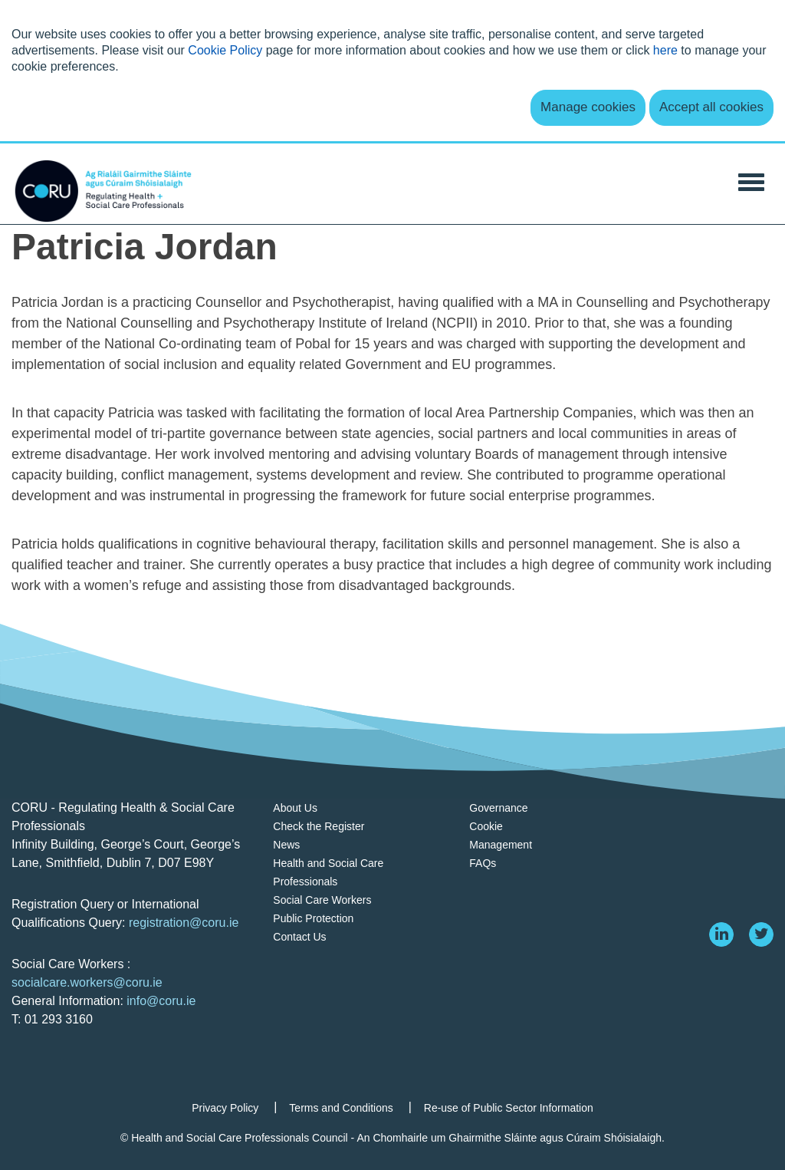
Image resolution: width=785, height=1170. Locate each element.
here (665, 50)
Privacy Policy (225, 1108)
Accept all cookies (711, 107)
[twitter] (761, 934)
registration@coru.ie (183, 922)
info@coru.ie (160, 1000)
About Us (295, 808)
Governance (498, 808)
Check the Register (318, 826)
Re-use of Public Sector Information (508, 1108)
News (286, 845)
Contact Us (299, 937)
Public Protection (313, 918)
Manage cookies (588, 107)
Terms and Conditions (340, 1108)
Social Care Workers (322, 900)
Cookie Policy (225, 50)
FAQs (482, 863)
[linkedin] (721, 934)
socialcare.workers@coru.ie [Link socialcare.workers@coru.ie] (87, 982)
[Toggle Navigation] (751, 181)
